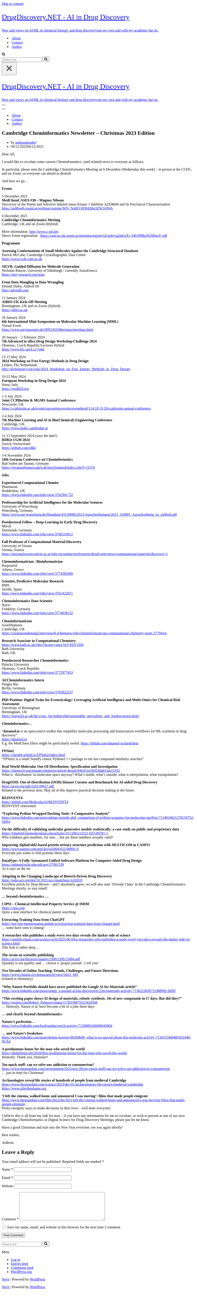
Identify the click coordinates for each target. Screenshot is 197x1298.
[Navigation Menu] (3, 105)
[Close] (9, 68)
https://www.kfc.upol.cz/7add (23, 349)
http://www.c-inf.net (43, 231)
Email (7, 1178)
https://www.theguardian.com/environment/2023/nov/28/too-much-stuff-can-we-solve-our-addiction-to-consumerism (86, 1069)
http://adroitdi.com (15, 290)
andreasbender (25, 142)
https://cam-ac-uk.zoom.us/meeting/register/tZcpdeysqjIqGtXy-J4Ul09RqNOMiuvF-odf (103, 235)
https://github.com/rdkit (19, 448)
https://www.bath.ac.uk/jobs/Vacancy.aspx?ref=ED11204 (42, 645)
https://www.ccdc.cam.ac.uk (22, 259)
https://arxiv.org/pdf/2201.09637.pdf (28, 786)
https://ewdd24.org (15, 389)
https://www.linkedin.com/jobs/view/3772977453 (37, 672)
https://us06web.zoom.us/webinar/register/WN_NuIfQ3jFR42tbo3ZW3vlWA (57, 208)
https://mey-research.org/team (23, 274)
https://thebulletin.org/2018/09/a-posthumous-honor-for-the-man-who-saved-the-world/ (64, 1053)
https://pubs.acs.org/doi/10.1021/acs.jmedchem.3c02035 (42, 880)
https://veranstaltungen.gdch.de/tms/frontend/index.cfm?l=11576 (48, 467)
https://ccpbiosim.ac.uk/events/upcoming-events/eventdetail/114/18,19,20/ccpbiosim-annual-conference (76, 408)
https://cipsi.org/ (13, 908)
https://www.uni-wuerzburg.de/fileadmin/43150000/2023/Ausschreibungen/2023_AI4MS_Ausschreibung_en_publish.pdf (89, 514)
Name (7, 1169)
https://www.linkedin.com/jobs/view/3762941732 (37, 495)
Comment (10, 1224)
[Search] (3, 54)
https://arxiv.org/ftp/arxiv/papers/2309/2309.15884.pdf (41, 959)
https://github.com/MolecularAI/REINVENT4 (35, 802)
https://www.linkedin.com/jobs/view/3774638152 (37, 613)
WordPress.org (21, 1277)
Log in (15, 1265)
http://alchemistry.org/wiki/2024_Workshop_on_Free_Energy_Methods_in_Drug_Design (66, 369)
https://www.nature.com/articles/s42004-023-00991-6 (40, 849)
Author (17, 47)
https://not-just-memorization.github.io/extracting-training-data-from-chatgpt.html (61, 924)
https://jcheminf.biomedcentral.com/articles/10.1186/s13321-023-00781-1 (55, 833)
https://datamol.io (14, 739)
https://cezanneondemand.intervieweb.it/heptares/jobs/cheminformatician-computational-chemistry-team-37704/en (84, 633)
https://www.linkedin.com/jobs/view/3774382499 (37, 573)
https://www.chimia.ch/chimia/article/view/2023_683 (40, 975)
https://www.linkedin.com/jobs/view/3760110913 (37, 534)
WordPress (37, 1285)
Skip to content (13, 4)
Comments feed (22, 1273)
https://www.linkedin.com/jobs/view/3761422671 (37, 593)
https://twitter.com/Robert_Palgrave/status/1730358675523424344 (49, 1002)
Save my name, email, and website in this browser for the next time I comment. (64, 1232)
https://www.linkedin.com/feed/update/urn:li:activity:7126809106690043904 (57, 1026)
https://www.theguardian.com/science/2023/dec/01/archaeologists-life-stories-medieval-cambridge (72, 1084)
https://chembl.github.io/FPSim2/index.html (33, 755)
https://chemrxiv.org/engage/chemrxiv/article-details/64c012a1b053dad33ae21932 (61, 770)
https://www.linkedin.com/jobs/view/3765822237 (37, 692)
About (16, 38)
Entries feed (19, 1269)
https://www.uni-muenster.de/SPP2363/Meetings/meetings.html (47, 329)
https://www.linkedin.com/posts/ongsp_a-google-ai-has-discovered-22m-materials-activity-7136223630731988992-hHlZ (89, 991)
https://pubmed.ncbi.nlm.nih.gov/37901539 (33, 864)
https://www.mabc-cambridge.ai (25, 428)
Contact (17, 42)
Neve (5, 1285)
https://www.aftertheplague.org (24, 1088)
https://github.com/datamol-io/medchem (109, 743)
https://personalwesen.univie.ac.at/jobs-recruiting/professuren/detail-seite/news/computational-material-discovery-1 (85, 554)
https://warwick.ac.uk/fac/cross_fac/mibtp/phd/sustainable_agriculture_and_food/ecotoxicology (70, 716)
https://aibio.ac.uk (15, 310)
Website (7, 1186)
